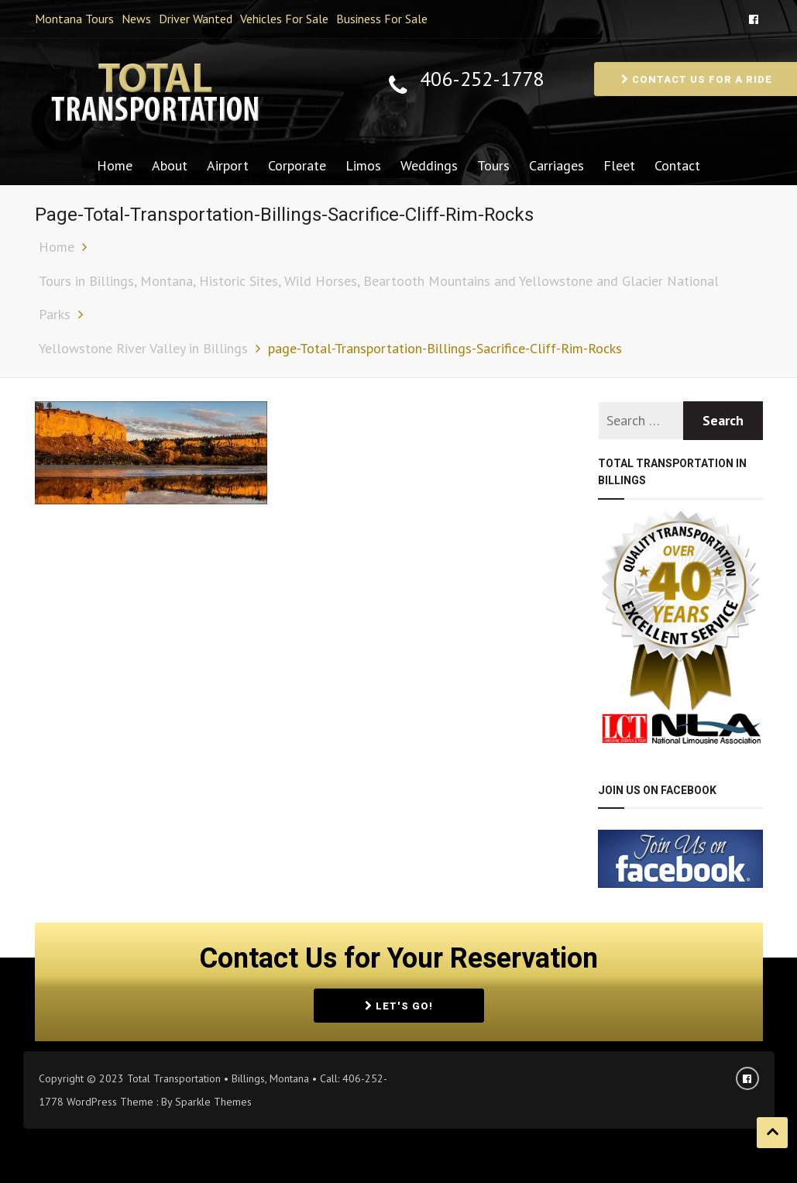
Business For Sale (382, 18)
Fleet (619, 165)
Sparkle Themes (213, 1102)
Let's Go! (399, 1006)
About (169, 165)
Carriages (556, 165)
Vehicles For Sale (284, 18)
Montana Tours (74, 18)
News (136, 18)
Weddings (429, 165)
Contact (677, 165)
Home (114, 165)
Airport (228, 165)
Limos (363, 165)
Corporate (297, 165)
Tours (493, 165)
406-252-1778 (482, 79)
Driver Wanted (195, 18)
